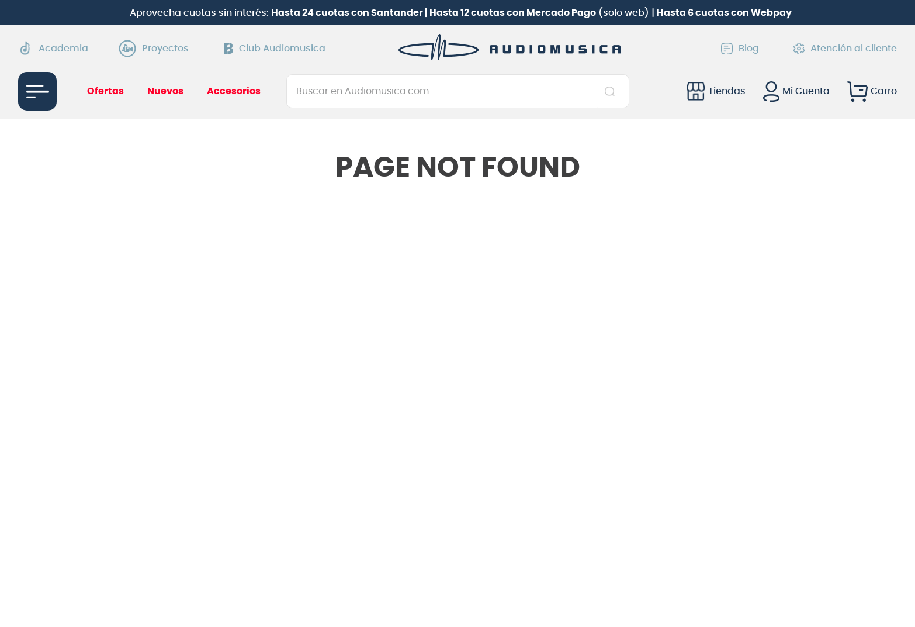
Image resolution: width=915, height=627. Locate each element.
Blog (740, 48)
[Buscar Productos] (612, 91)
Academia (53, 48)
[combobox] (457, 91)
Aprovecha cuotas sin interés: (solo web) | (461, 13)
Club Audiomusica (274, 48)
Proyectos (156, 48)
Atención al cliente (845, 48)
